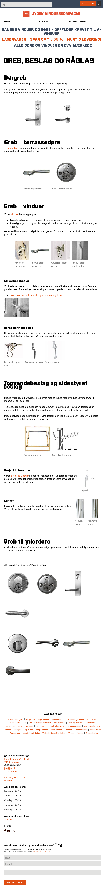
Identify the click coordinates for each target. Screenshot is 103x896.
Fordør (20, 726)
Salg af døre (28, 730)
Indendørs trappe (58, 726)
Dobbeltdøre (91, 719)
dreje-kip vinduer (20, 475)
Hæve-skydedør (42, 726)
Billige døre (30, 719)
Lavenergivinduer (74, 726)
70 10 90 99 (10, 771)
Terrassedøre (11, 148)
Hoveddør (29, 726)
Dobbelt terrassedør (18, 723)
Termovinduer (95, 730)
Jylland (8, 819)
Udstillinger (77, 21)
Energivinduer (90, 723)
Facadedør (10, 726)
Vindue (71, 733)
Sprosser (68, 730)
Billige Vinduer (43, 719)
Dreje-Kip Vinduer (75, 723)
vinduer (15, 214)
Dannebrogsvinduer (76, 719)
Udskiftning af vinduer (31, 733)
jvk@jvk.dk (10, 768)
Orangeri (17, 730)
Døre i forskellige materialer (40, 723)
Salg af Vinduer (42, 730)
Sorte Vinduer (56, 730)
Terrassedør (15, 733)
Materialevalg (89, 726)
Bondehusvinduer (58, 719)
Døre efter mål (59, 723)
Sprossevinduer (81, 730)
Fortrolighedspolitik (14, 777)
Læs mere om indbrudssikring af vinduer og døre (36, 295)
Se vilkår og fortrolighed (41, 851)
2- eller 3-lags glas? (15, 719)
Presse (8, 780)
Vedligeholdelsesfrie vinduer (53, 733)
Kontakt (6, 21)
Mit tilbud (88, 3)
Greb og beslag (92, 733)
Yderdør (80, 733)
